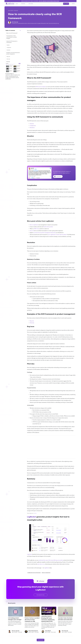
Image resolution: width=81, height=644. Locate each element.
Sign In (73, 3)
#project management (46, 572)
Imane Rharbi (48, 630)
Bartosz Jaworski (15, 630)
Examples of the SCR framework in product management (13, 53)
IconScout (35, 513)
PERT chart (36, 228)
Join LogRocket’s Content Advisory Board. (57, 234)
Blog (17, 3)
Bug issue (8, 56)
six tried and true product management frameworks (44, 232)
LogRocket (31, 517)
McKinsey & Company (41, 86)
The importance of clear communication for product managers (11, 37)
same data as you (41, 564)
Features (23, 3)
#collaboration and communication (34, 572)
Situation (32, 123)
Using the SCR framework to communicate (11, 42)
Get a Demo (66, 3)
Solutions (31, 3)
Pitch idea (32, 323)
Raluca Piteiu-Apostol (33, 630)
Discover (32, 230)
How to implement (34, 224)
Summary (8, 61)
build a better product (48, 226)
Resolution (32, 127)
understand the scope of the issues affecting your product (51, 560)
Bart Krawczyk (15, 22)
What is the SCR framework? (11, 33)
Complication (9, 47)
